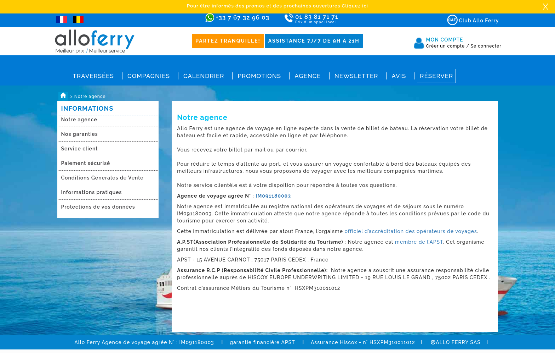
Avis (398, 75)
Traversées (93, 75)
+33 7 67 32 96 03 (242, 17)
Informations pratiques (91, 192)
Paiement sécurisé (85, 163)
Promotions (259, 75)
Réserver (436, 75)
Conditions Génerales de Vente (102, 178)
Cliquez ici (355, 6)
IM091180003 (273, 196)
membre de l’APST (418, 242)
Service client (79, 148)
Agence (307, 75)
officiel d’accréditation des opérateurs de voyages (411, 231)
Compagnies (148, 75)
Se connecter (486, 46)
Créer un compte (447, 46)
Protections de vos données (98, 207)
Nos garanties (79, 134)
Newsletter (356, 75)
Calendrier (203, 75)
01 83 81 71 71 (337, 19)
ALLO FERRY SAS (456, 342)
